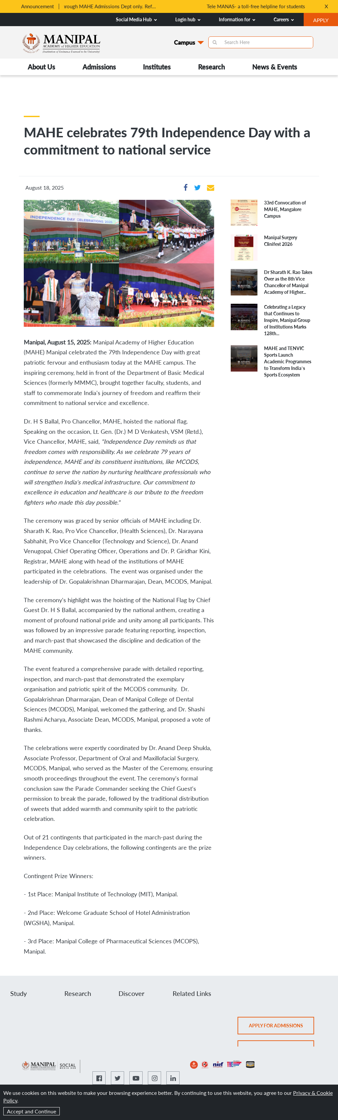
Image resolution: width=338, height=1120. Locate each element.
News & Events (274, 67)
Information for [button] (237, 19)
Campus (184, 42)
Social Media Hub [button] (136, 19)
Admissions (99, 67)
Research (211, 67)
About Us (41, 67)
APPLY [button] (325, 21)
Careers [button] (284, 19)
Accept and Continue (31, 1111)
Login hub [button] (187, 19)
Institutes (157, 67)
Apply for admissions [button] (281, 1028)
